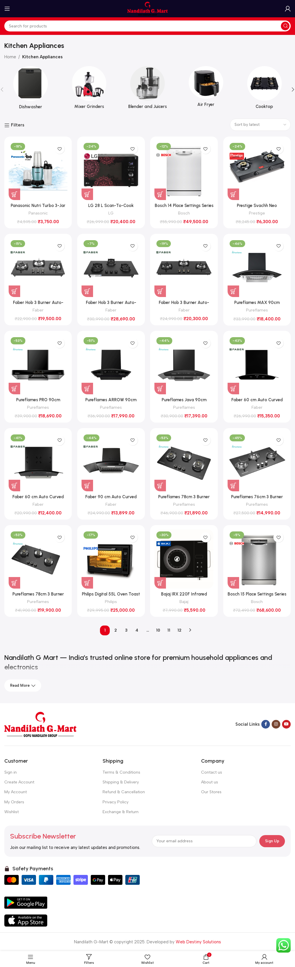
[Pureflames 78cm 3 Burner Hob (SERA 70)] (184, 462)
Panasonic (38, 212)
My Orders (14, 802)
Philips (111, 601)
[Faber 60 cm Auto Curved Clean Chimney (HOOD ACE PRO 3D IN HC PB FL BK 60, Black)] (38, 462)
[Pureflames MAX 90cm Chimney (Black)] (257, 267)
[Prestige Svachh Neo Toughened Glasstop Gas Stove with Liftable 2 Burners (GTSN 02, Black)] (257, 170)
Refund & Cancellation (124, 792)
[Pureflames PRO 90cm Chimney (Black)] (38, 364)
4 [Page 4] (136, 630)
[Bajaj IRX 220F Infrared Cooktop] (184, 559)
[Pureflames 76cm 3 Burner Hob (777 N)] (257, 462)
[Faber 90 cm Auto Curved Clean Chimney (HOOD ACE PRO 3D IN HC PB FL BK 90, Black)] (111, 462)
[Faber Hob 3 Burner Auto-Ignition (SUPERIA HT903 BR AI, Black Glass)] (184, 267)
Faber (38, 310)
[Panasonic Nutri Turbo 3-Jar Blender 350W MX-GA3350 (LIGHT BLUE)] (38, 170)
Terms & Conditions (121, 772)
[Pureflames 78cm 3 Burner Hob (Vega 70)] (38, 559)
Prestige (257, 212)
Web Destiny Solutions (198, 941)
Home (10, 56)
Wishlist (11, 811)
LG (111, 212)
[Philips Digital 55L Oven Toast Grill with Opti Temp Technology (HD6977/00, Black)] (111, 559)
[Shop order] (260, 125)
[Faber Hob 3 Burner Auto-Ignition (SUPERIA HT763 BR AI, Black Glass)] (38, 267)
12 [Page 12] (179, 630)
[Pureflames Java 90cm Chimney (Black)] (184, 364)
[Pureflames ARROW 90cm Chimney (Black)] (111, 364)
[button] (14, 194)
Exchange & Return (121, 811)
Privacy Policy (115, 802)
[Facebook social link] (265, 724)
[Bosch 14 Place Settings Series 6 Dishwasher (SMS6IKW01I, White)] (184, 170)
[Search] (147, 25)
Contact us (211, 772)
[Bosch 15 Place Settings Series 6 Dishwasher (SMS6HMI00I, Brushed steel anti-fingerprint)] (257, 559)
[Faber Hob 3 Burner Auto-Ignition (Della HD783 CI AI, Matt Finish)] (111, 267)
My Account (15, 792)
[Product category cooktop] (264, 89)
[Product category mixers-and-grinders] (89, 89)
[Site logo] (147, 8)
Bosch (184, 212)
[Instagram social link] (276, 724)
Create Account (19, 782)
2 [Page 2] (115, 630)
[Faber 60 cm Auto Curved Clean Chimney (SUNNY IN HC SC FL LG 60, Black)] (257, 364)
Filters (17, 125)
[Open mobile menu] (7, 8)
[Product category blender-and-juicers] (147, 89)
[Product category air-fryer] (205, 88)
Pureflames (257, 310)
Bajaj (183, 601)
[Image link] (40, 724)
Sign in (10, 772)
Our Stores (211, 792)
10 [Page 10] (158, 630)
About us (209, 782)
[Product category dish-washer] (30, 89)
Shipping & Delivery (121, 782)
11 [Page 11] (168, 630)
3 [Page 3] (126, 630)
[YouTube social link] (286, 724)
